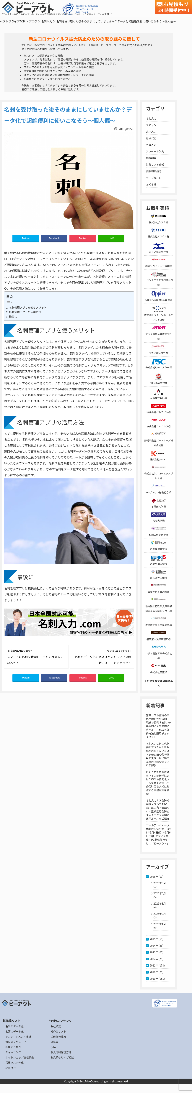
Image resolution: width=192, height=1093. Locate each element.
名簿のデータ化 (14, 1031)
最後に (13, 316)
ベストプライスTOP (12, 21)
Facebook (54, 238)
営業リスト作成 (155, 164)
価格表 (54, 1042)
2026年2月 (159, 914)
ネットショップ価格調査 (19, 1057)
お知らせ (151, 184)
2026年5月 (159, 883)
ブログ (33, 21)
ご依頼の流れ (58, 1036)
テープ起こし (153, 178)
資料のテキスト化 (15, 1042)
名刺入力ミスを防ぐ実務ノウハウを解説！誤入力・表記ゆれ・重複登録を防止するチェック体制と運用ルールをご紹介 (157, 809)
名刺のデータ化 (14, 1026)
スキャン (151, 125)
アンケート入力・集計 (18, 1036)
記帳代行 (151, 138)
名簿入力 (151, 145)
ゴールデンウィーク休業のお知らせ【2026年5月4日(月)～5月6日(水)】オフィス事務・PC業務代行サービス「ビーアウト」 (158, 834)
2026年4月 (159, 893)
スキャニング (13, 1052)
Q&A (53, 1047)
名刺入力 (46, 21)
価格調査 (151, 158)
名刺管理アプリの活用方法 (25, 312)
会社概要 (56, 1026)
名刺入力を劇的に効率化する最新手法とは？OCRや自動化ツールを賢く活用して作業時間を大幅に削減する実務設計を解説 (157, 783)
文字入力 (151, 131)
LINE (111, 238)
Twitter (26, 238)
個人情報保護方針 (61, 1052)
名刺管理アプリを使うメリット (27, 307)
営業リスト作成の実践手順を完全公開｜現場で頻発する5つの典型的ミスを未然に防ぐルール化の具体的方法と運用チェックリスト (158, 726)
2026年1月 (159, 924)
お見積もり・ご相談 (62, 1057)
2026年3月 (159, 903)
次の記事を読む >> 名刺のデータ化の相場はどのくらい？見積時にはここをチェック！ (103, 657)
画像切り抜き (154, 171)
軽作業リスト (58, 1031)
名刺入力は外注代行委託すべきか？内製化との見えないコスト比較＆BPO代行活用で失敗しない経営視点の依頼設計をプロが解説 (157, 754)
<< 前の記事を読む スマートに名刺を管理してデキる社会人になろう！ (35, 657)
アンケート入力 (155, 151)
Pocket (83, 238)
